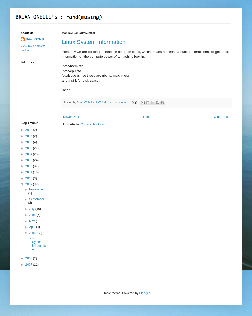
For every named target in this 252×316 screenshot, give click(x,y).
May (32, 221)
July (32, 209)
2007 (29, 264)
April (32, 227)
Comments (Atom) (92, 124)
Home (147, 117)
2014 (29, 154)
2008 (29, 258)
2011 (29, 172)
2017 (29, 136)
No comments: (119, 102)
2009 (29, 184)
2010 (29, 178)
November (36, 189)
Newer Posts (71, 117)
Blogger (144, 293)
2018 (29, 130)
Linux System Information (93, 42)
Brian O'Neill (35, 39)
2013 (29, 160)
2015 (29, 148)
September (36, 199)
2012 (29, 166)
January (35, 233)
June (33, 215)
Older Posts (222, 117)
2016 (29, 142)
